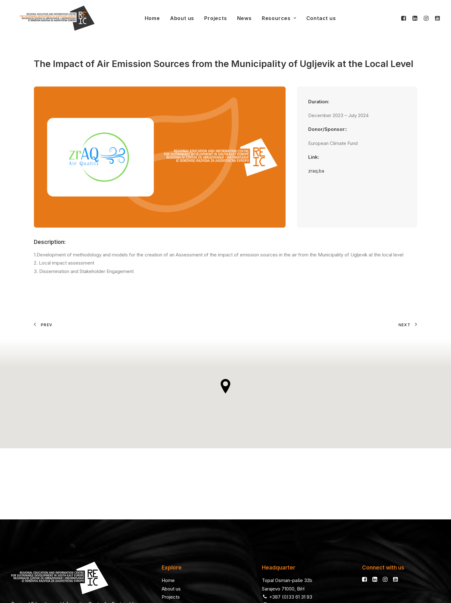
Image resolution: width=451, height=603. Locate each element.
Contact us (312, 18)
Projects (206, 18)
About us (173, 18)
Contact (170, 542)
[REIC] (48, 18)
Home (143, 18)
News (235, 18)
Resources (270, 18)
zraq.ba (316, 171)
